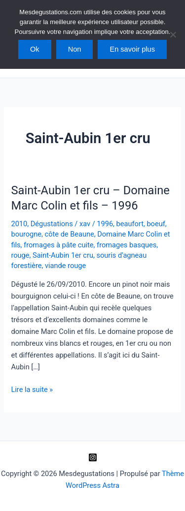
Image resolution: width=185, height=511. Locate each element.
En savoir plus (132, 49)
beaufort (130, 223)
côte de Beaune (69, 234)
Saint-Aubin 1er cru (63, 255)
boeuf (156, 223)
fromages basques (126, 244)
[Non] (173, 34)
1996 (105, 223)
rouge (20, 255)
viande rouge (65, 265)
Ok (34, 49)
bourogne (26, 234)
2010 (19, 223)
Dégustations (52, 223)
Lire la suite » (32, 389)
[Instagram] (92, 457)
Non (74, 49)
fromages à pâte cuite (58, 244)
